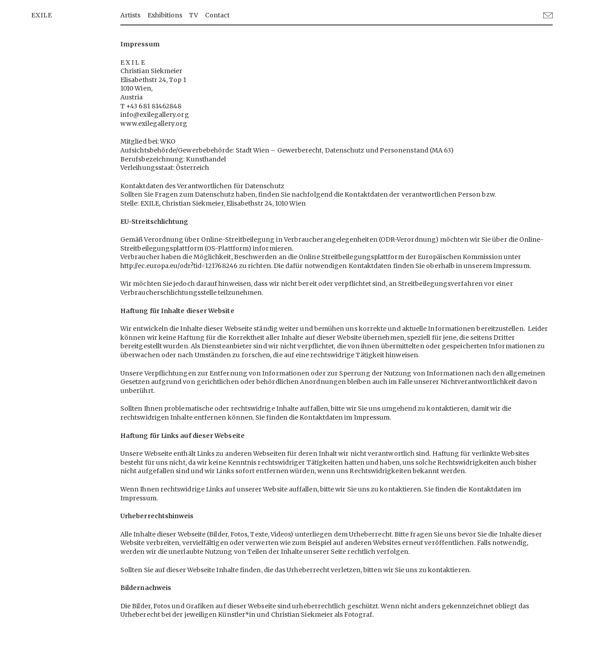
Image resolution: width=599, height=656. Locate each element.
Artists (130, 15)
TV (193, 15)
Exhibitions (165, 15)
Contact (217, 15)
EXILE (41, 15)
